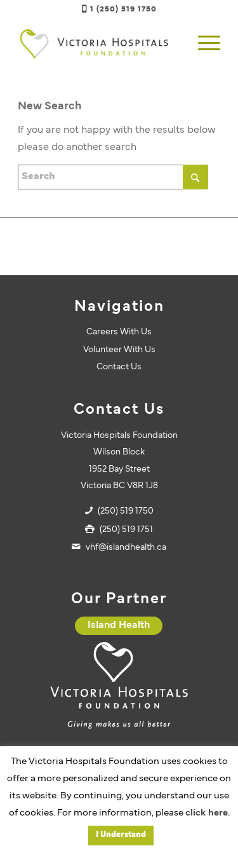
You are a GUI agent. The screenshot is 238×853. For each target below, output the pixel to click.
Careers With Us (119, 332)
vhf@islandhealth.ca (126, 547)
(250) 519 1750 (126, 511)
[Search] (113, 177)
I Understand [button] (121, 835)
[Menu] (202, 43)
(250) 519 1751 (126, 530)
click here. (207, 813)
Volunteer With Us (119, 350)
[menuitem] (202, 43)
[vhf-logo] (99, 43)
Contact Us (119, 367)
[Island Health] (118, 626)
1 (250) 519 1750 (123, 9)
